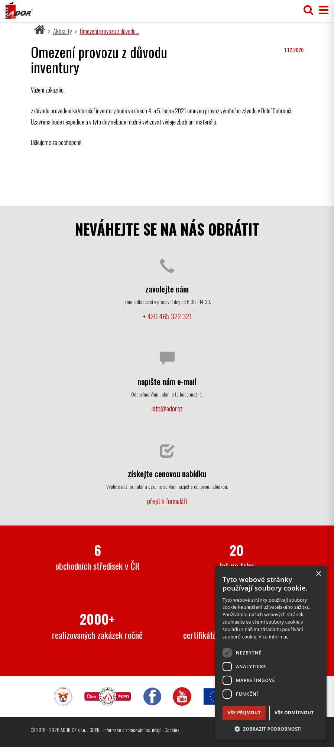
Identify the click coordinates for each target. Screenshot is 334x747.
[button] (271, 728)
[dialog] (271, 653)
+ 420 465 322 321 (167, 316)
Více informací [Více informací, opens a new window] (274, 637)
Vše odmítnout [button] (294, 712)
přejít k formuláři (167, 500)
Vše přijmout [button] (243, 712)
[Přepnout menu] (321, 10)
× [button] (318, 574)
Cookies (172, 730)
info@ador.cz (167, 408)
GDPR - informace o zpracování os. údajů (125, 730)
